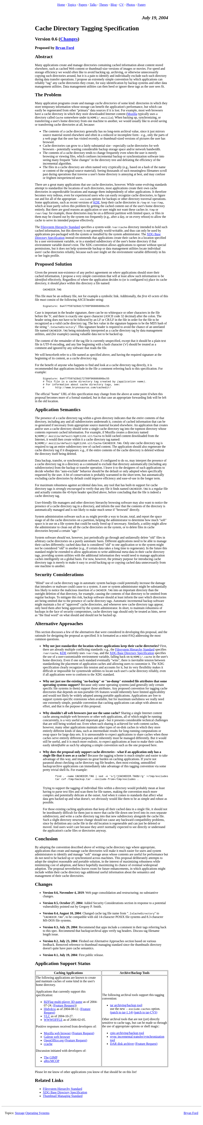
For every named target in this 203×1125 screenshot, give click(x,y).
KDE (96, 202)
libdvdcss (50, 1014)
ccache (48, 1049)
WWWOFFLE (53, 1025)
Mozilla (132, 114)
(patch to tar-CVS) (145, 1017)
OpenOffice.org (54, 1045)
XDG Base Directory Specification (132, 656)
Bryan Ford (65, 48)
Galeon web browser (57, 1042)
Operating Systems (37, 1118)
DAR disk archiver (122, 1049)
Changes (69, 38)
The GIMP (50, 1062)
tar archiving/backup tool (126, 1010)
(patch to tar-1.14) (121, 1017)
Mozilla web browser (57, 1038)
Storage (20, 1118)
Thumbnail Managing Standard (62, 1101)
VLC (47, 1021)
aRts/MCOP (51, 1066)
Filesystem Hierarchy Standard (60, 227)
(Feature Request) (64, 1010)
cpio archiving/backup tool (127, 1038)
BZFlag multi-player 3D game (63, 1007)
